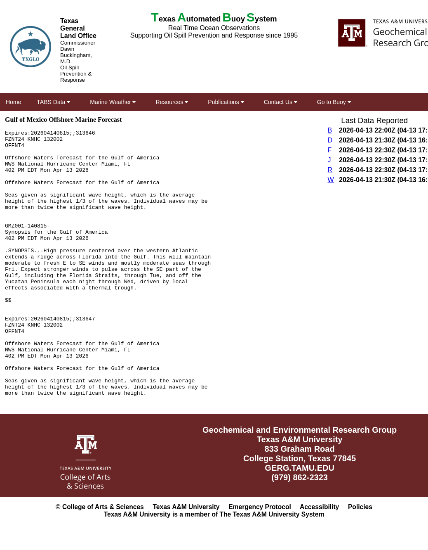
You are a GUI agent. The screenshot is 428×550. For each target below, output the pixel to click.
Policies (360, 506)
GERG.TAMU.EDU (299, 467)
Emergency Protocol (259, 506)
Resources (171, 102)
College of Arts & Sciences (103, 506)
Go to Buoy (334, 102)
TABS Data (53, 102)
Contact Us (280, 102)
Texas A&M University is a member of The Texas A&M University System (214, 514)
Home (13, 102)
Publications (226, 102)
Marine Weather (113, 102)
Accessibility (319, 506)
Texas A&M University (186, 506)
